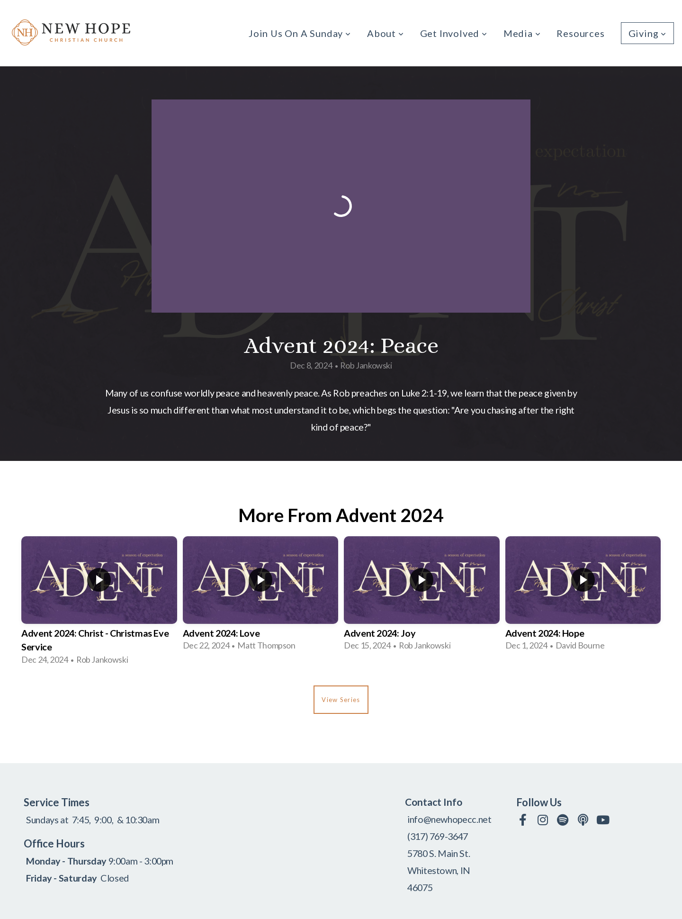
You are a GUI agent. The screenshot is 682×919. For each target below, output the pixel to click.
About (385, 33)
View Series (341, 699)
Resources (580, 33)
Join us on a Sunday (300, 33)
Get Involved (453, 33)
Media (522, 33)
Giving (647, 33)
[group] (99, 603)
